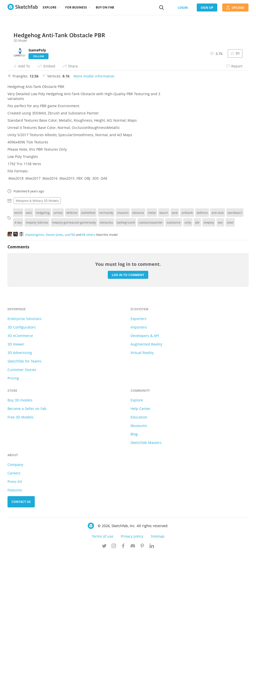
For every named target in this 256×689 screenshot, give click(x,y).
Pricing (13, 513)
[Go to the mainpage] (23, 7)
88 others (88, 369)
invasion (122, 347)
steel (230, 357)
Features (15, 625)
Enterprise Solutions (25, 453)
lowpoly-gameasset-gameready (74, 357)
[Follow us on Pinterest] (142, 681)
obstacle (138, 347)
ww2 (29, 347)
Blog (134, 569)
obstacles (106, 357)
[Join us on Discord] (132, 681)
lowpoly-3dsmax (37, 357)
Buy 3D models (20, 535)
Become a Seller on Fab (27, 543)
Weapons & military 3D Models (37, 336)
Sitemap (157, 671)
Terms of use (102, 671)
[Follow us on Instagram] (114, 681)
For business (76, 7)
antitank (187, 347)
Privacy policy (132, 671)
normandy (106, 347)
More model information (94, 211)
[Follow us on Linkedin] (152, 681)
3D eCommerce (20, 470)
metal (152, 347)
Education (138, 552)
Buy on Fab (105, 7)
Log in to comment (128, 409)
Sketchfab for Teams (25, 496)
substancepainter (150, 357)
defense (72, 347)
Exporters (138, 453)
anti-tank (218, 347)
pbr (197, 357)
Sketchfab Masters (146, 577)
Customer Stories (22, 504)
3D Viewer (16, 479)
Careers (14, 608)
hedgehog (43, 347)
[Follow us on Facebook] (123, 681)
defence (202, 347)
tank (175, 347)
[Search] (161, 7)
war (220, 357)
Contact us (21, 637)
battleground (126, 357)
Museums (138, 560)
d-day (18, 357)
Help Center (140, 543)
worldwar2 (235, 347)
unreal (58, 347)
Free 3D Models (21, 552)
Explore (49, 7)
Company (15, 599)
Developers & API (144, 470)
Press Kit (15, 616)
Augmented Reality (146, 479)
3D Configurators (22, 462)
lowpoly (209, 357)
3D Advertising (20, 487)
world (18, 347)
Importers (138, 462)
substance (173, 357)
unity (187, 357)
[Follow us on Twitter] (104, 681)
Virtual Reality (142, 487)
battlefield (88, 347)
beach (164, 347)
